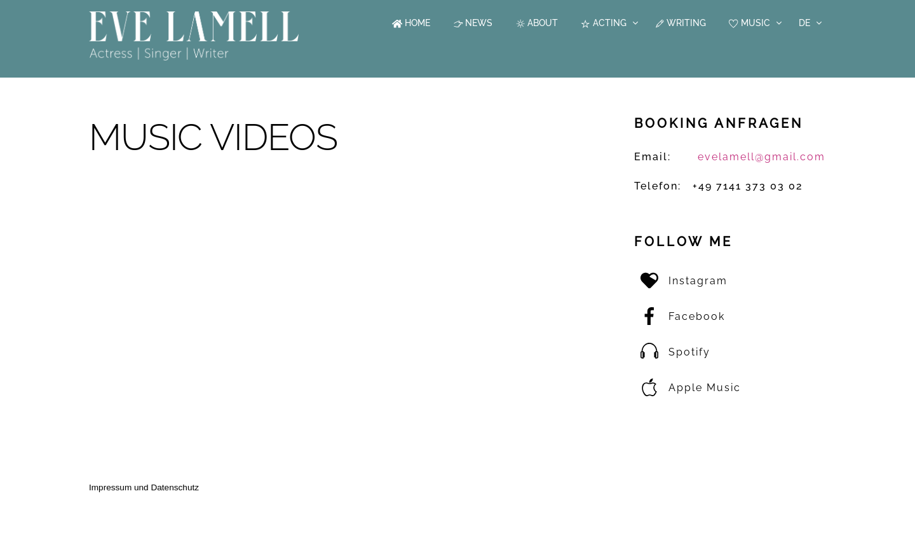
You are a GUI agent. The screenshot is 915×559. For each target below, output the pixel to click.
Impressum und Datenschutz (144, 487)
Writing (680, 22)
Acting (603, 22)
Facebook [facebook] (679, 316)
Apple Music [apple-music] (687, 388)
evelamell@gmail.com (761, 157)
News (473, 22)
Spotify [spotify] (672, 352)
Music (749, 22)
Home (411, 22)
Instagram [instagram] (681, 281)
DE (804, 22)
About (537, 22)
